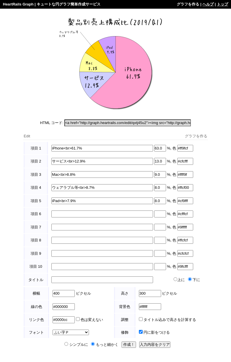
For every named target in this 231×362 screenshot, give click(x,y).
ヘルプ (208, 4)
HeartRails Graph (18, 4)
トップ (222, 4)
